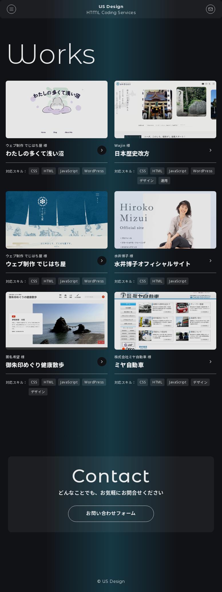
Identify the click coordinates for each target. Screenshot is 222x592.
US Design (111, 9)
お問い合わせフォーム (111, 514)
